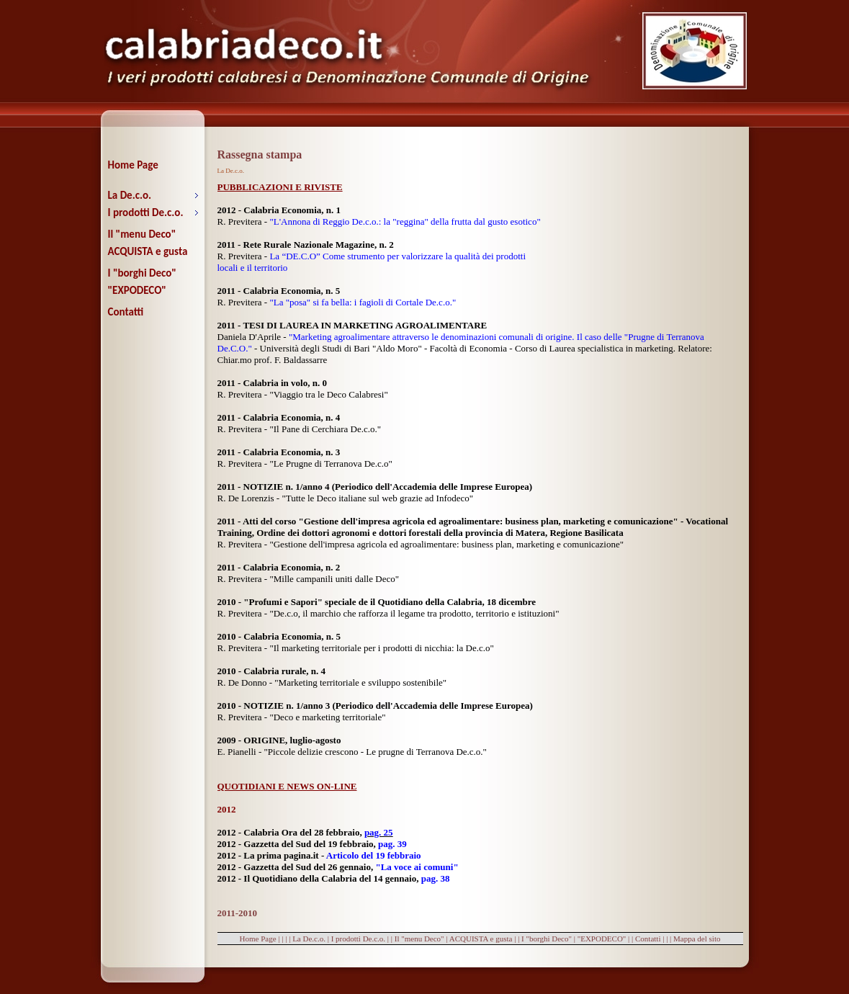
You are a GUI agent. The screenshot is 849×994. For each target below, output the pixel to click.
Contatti (126, 311)
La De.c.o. (308, 938)
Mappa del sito (696, 938)
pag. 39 (392, 843)
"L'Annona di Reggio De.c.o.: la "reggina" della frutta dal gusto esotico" (404, 221)
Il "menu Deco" (142, 234)
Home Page (133, 164)
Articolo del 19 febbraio (373, 855)
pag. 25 (378, 832)
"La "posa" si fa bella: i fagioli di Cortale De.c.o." (362, 302)
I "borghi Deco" (142, 273)
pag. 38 (435, 878)
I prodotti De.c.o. (358, 938)
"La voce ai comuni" (415, 866)
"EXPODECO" (137, 290)
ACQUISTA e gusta (148, 251)
